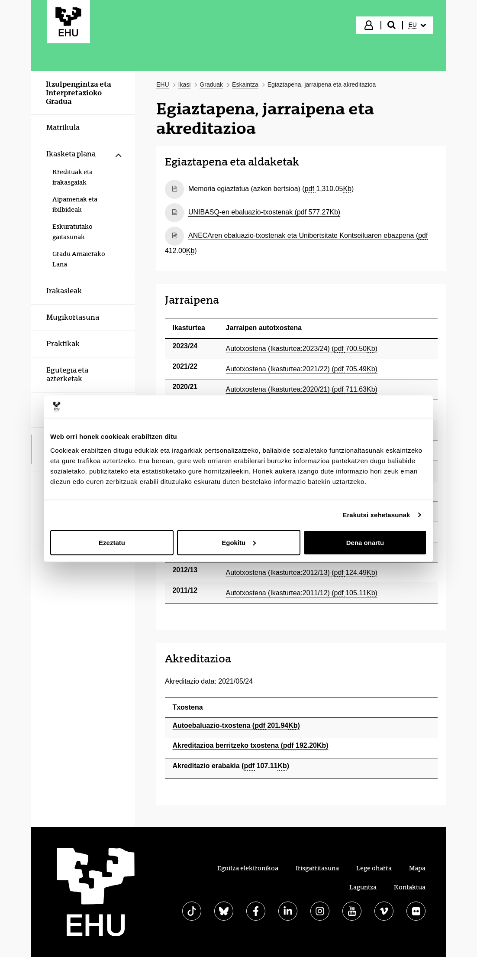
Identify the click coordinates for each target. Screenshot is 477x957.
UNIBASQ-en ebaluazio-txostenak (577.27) (264, 212)
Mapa (417, 868)
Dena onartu (365, 542)
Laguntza (363, 887)
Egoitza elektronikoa (247, 868)
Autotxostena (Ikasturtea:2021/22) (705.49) (301, 369)
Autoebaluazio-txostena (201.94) (236, 725)
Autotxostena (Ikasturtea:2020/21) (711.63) (301, 389)
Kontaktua (409, 887)
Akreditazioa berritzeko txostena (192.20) (251, 745)
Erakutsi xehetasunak (376, 515)
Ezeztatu (112, 542)
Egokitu (239, 542)
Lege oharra (374, 868)
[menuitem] (417, 25)
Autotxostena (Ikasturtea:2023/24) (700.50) (301, 348)
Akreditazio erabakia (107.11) (231, 765)
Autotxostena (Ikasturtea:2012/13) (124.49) (301, 572)
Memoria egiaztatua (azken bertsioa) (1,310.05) (271, 188)
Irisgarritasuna (317, 868)
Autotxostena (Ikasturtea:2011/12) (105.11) (301, 593)
